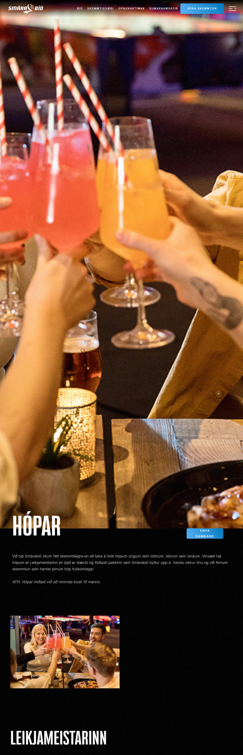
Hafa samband (205, 533)
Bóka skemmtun (202, 8)
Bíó (80, 8)
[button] (232, 8)
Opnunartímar (131, 8)
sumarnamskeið (163, 8)
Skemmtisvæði (100, 8)
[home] (26, 8)
